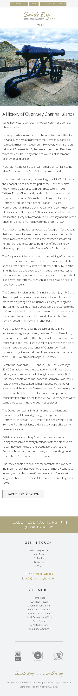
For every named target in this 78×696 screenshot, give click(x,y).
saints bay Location (23, 494)
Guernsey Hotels (39, 601)
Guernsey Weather (39, 628)
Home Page (39, 597)
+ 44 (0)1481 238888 (41, 573)
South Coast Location (39, 613)
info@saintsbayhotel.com (40, 578)
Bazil (69, 682)
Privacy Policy (50, 682)
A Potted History (39, 624)
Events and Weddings (39, 609)
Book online (18, 3)
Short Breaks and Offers (39, 617)
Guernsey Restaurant (39, 605)
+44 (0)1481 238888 (46, 524)
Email (34, 3)
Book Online (39, 621)
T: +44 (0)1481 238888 (53, 3)
